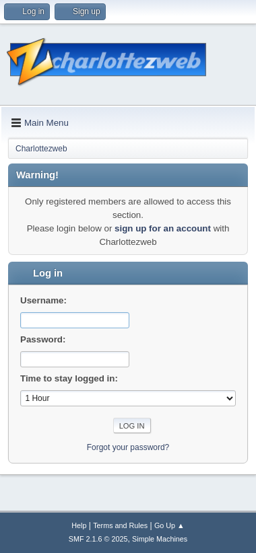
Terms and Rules (120, 525)
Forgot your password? (128, 447)
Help (78, 525)
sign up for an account (163, 228)
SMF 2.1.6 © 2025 (98, 539)
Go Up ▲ (169, 525)
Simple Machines (159, 539)
